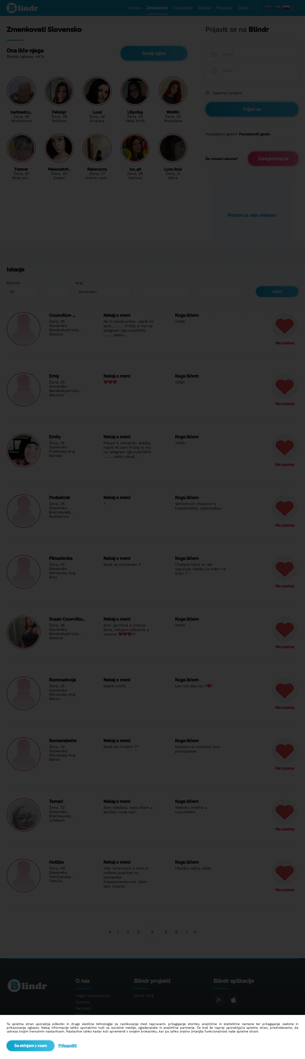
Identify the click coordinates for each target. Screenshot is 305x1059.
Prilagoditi (67, 1046)
